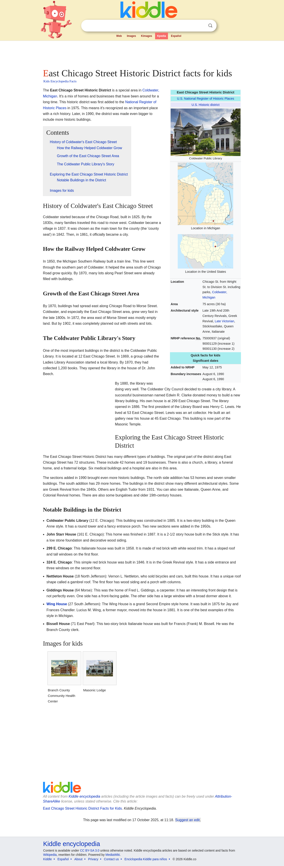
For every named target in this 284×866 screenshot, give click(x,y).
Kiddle (47, 859)
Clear (201, 26)
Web (119, 36)
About (78, 859)
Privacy (93, 859)
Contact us (111, 859)
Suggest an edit (187, 820)
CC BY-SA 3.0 (89, 850)
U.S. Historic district (206, 105)
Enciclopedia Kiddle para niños (145, 859)
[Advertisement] (142, 53)
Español (176, 36)
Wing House (57, 604)
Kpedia (161, 36)
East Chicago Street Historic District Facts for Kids (82, 808)
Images (131, 36)
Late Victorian (224, 321)
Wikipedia (50, 854)
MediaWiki (113, 854)
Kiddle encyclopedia (84, 796)
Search (210, 26)
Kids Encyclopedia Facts (60, 81)
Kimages (146, 36)
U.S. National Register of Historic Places (205, 98)
